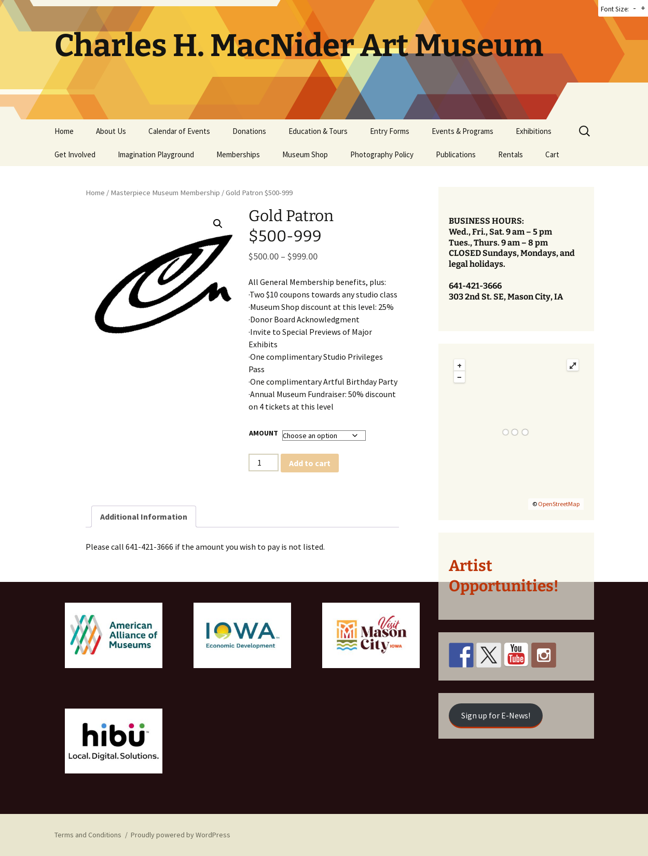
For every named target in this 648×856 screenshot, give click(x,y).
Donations (249, 131)
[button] (218, 223)
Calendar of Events (179, 131)
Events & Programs (462, 131)
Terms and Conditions (87, 834)
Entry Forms (389, 131)
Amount (263, 433)
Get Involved (74, 154)
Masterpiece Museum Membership (165, 192)
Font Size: (615, 9)
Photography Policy (381, 154)
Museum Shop (305, 154)
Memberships (238, 154)
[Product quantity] (264, 462)
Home (64, 131)
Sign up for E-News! (495, 715)
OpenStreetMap (559, 504)
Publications (456, 154)
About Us (111, 131)
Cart (552, 154)
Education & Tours (318, 131)
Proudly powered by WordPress (180, 834)
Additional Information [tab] (143, 516)
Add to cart (309, 463)
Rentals (510, 154)
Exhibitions (534, 131)
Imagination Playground (156, 154)
